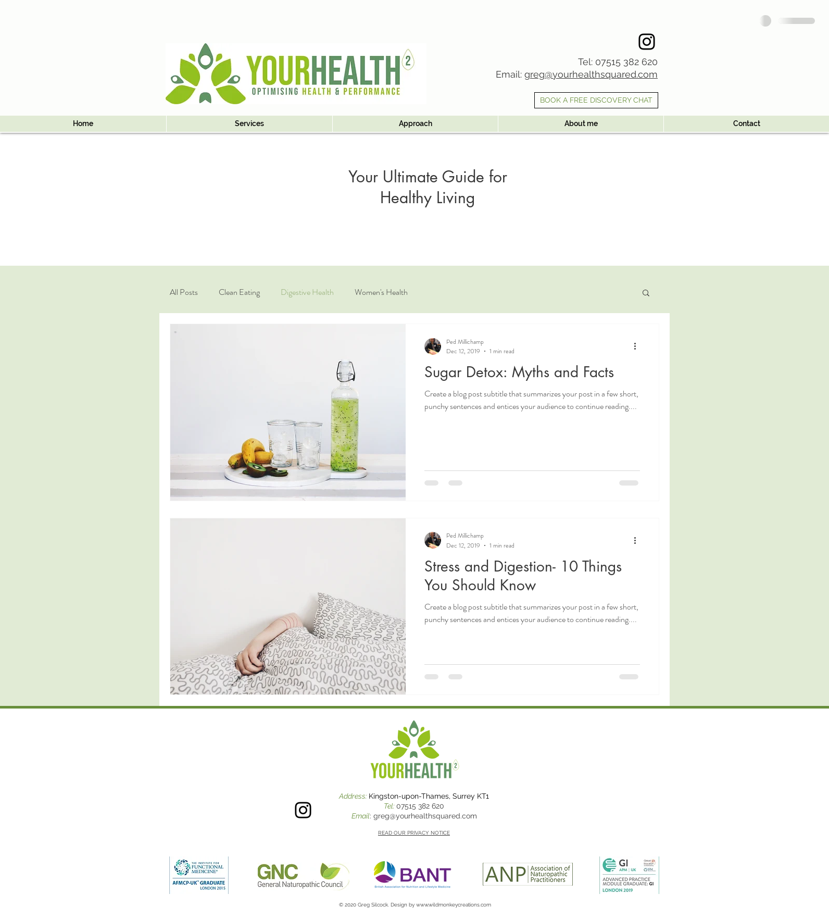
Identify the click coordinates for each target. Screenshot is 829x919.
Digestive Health (307, 292)
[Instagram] (647, 42)
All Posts (184, 292)
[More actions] (638, 346)
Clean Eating (239, 292)
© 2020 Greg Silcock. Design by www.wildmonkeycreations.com (415, 905)
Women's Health (381, 292)
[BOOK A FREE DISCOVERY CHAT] (596, 100)
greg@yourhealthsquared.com (591, 74)
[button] (646, 293)
